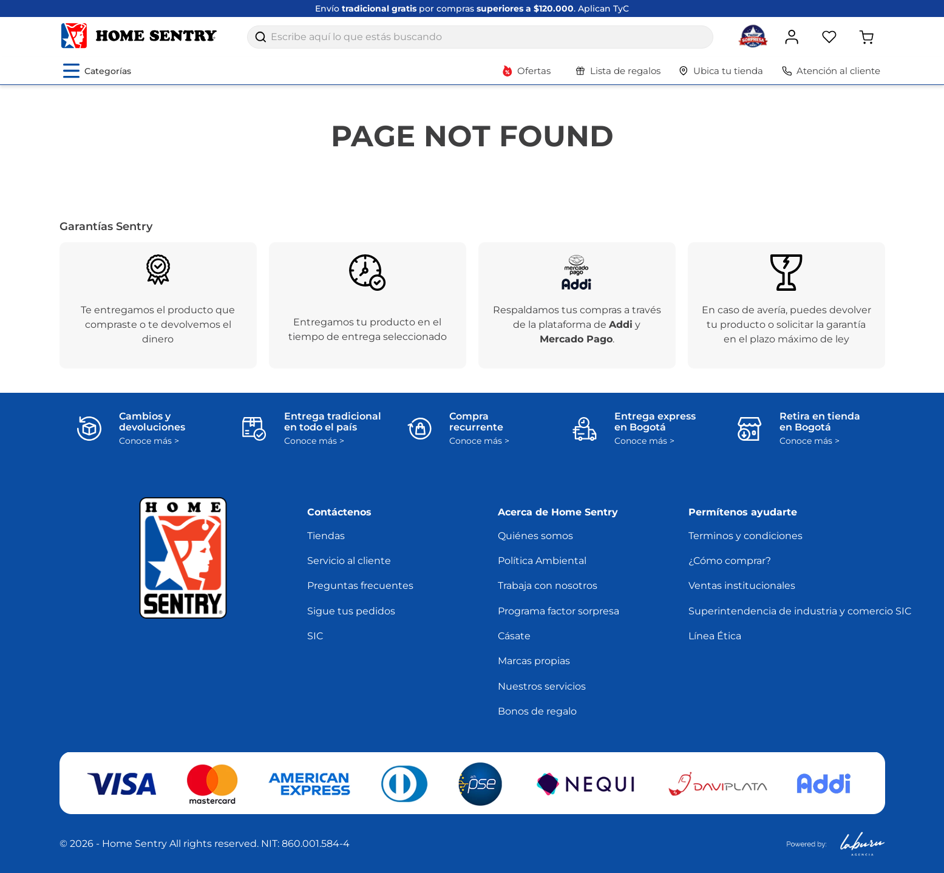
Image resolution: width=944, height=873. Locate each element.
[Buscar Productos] (260, 37)
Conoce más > (149, 441)
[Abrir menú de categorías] (97, 71)
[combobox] (480, 37)
